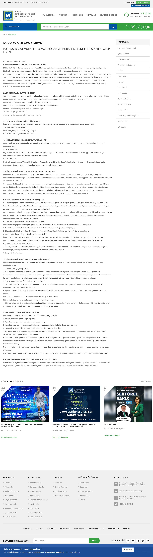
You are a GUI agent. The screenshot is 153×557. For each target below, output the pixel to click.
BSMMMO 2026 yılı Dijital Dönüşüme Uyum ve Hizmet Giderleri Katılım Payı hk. (74, 426)
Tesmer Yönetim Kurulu (39, 500)
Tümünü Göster (145, 381)
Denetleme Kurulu (37, 487)
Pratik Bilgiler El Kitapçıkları (128, 116)
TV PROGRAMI (110, 425)
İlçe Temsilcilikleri (124, 99)
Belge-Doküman (11, 500)
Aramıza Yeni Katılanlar (126, 65)
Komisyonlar (122, 93)
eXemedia (146, 552)
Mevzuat (58, 482)
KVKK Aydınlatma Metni (127, 48)
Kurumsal (12, 35)
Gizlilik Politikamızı (10, 87)
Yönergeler (122, 127)
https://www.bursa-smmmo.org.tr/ (31, 108)
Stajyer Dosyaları (61, 487)
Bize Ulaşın (129, 2)
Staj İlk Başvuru (61, 491)
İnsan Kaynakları (86, 491)
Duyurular (84, 487)
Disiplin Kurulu (35, 491)
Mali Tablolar (122, 121)
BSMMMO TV (85, 495)
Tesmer (40, 529)
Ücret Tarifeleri (123, 110)
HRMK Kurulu (35, 495)
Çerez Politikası (123, 54)
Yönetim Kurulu (35, 482)
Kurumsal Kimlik (11, 504)
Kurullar (121, 82)
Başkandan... (122, 76)
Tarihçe (120, 71)
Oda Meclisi (122, 88)
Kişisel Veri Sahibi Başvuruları (98, 362)
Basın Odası (84, 482)
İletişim (82, 500)
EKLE (94, 540)
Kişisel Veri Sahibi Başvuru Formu (57, 366)
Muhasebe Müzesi (12, 491)
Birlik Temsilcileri (124, 104)
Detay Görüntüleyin (9, 437)
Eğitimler (51, 529)
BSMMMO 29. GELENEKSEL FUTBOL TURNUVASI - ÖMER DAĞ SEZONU (23, 426)
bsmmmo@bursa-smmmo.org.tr (141, 16)
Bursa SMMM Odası (20, 552)
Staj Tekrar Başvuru (62, 495)
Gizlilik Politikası (17, 253)
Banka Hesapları (11, 495)
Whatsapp (144, 2)
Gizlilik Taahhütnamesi (33, 193)
